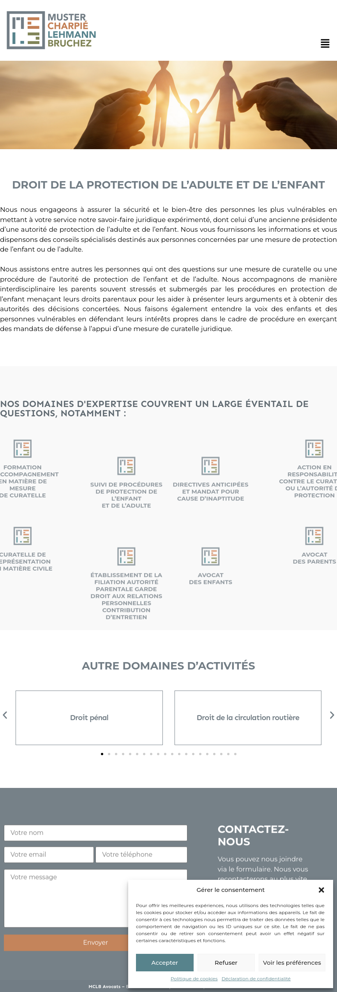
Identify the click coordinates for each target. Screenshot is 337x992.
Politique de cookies (194, 978)
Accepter (165, 962)
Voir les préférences (292, 962)
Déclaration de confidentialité (256, 978)
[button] (321, 890)
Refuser (226, 962)
